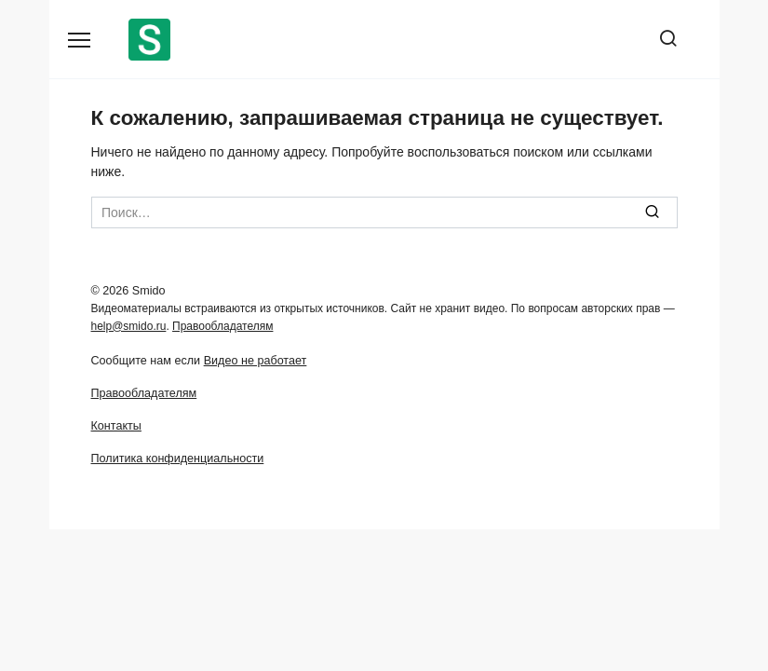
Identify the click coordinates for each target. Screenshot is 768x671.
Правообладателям (222, 326)
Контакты (116, 425)
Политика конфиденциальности (177, 458)
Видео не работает (255, 360)
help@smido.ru (129, 326)
